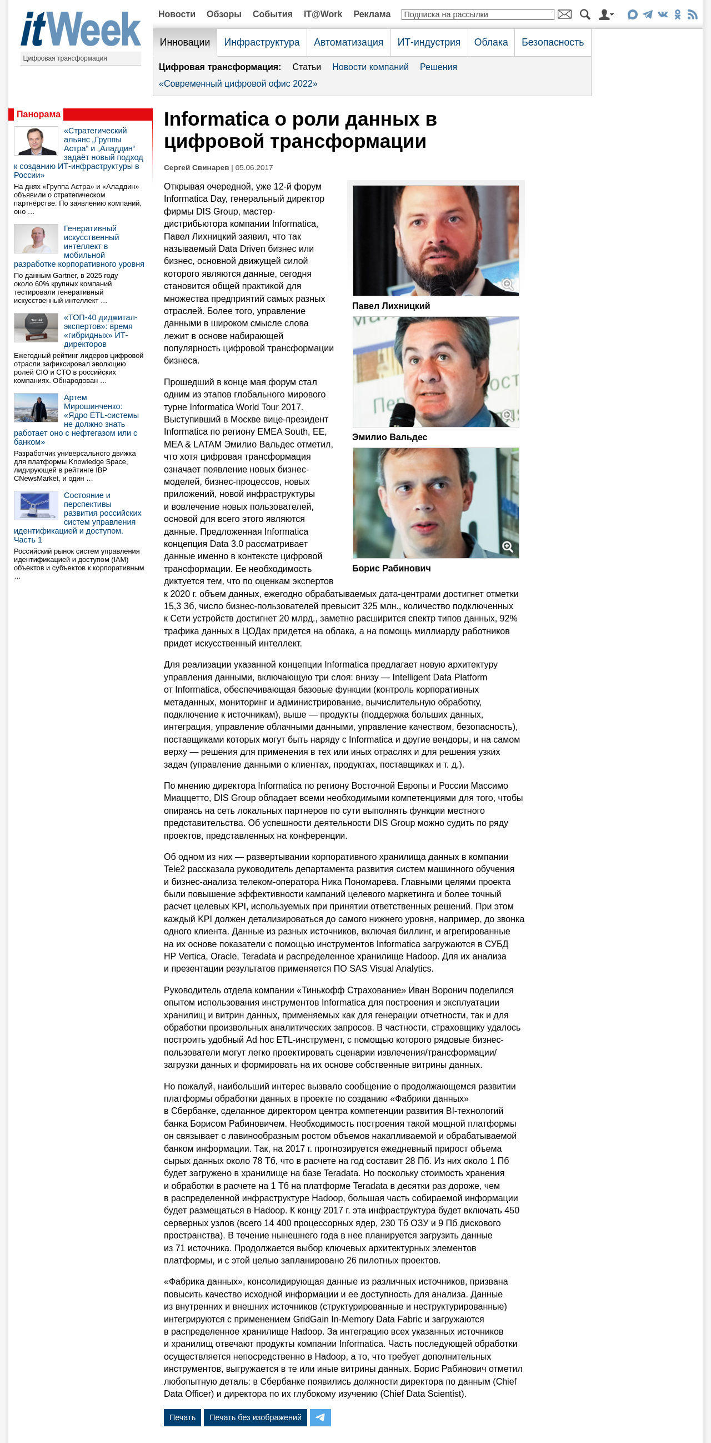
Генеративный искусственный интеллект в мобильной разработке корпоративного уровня (79, 246)
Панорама (39, 114)
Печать (182, 1417)
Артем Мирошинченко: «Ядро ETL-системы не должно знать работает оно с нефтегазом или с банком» (76, 419)
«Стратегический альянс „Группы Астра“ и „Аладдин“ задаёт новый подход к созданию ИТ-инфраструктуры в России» (78, 153)
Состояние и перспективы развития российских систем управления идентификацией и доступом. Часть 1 (78, 517)
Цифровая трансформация (65, 58)
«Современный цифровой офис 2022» (238, 83)
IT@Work (323, 14)
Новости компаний (370, 67)
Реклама (371, 14)
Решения (438, 67)
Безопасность (553, 42)
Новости (177, 14)
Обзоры (224, 14)
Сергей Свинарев (196, 167)
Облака (491, 42)
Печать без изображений (255, 1417)
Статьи (306, 67)
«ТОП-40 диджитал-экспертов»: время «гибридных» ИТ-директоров (101, 331)
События (273, 14)
